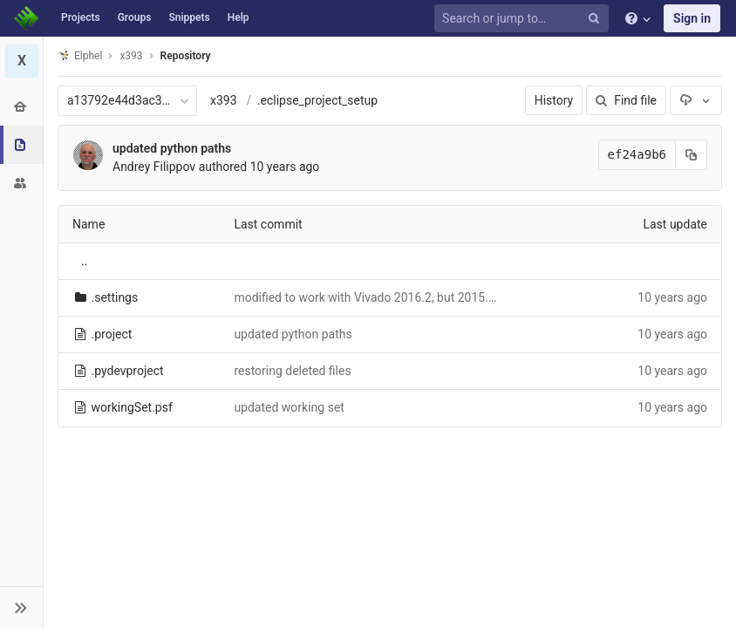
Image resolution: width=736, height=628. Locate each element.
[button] (21, 607)
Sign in (692, 18)
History (554, 100)
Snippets (188, 17)
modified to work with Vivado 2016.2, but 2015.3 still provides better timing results (456, 297)
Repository (185, 56)
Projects (80, 17)
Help (238, 17)
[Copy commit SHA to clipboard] (691, 155)
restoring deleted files (292, 371)
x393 (223, 100)
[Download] (696, 100)
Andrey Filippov (153, 167)
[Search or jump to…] (524, 19)
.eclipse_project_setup (317, 100)
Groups (135, 17)
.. (84, 261)
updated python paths (171, 148)
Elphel (80, 55)
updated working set (289, 407)
